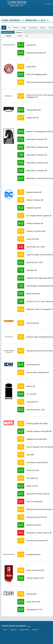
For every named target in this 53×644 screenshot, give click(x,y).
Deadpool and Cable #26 (36, 439)
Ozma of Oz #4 (32, 470)
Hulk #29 (30, 455)
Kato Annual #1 (32, 323)
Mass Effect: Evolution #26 (37, 147)
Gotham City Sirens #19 (35, 231)
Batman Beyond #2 (34, 192)
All (4, 28)
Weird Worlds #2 (33, 294)
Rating (20, 36)
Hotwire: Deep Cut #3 (35, 578)
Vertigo (42, 28)
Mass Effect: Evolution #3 (36, 155)
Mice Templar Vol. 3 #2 (35, 410)
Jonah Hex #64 (32, 239)
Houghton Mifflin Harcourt (8, 351)
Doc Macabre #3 (33, 365)
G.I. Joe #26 (31, 394)
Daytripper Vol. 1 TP (34, 610)
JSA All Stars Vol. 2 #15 (35, 247)
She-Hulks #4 (31, 478)
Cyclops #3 (31, 45)
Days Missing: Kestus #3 (36, 53)
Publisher (8, 36)
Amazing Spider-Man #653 (37, 423)
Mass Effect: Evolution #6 (36, 171)
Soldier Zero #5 (32, 118)
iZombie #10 (31, 594)
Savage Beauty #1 (33, 554)
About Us (13, 629)
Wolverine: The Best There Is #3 (39, 533)
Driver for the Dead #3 (35, 570)
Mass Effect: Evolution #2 (36, 139)
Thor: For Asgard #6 (34, 502)
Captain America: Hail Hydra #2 (39, 431)
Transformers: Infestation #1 (37, 372)
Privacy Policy (24, 629)
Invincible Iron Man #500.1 (37, 462)
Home (5, 629)
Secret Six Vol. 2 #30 (34, 262)
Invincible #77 (32, 402)
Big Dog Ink (8, 96)
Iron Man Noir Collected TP (37, 541)
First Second (9, 337)
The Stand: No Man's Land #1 (38, 494)
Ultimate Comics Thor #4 (36, 517)
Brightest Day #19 (33, 208)
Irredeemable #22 (33, 110)
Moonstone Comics (9, 554)
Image (23, 28)
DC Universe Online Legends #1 (39, 216)
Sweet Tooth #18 (33, 602)
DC (9, 28)
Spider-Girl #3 (32, 486)
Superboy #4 (31, 270)
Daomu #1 (30, 386)
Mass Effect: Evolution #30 (37, 163)
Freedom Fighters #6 (34, 223)
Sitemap (34, 629)
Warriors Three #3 (33, 525)
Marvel (15, 28)
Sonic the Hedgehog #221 (36, 74)
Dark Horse (33, 28)
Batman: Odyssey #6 (34, 200)
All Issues (19, 32)
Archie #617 (31, 67)
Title (26, 36)
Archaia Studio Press (8, 45)
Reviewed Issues (8, 32)
